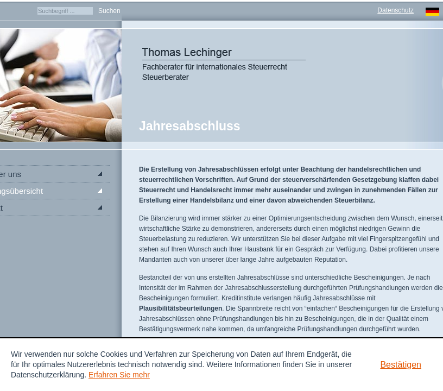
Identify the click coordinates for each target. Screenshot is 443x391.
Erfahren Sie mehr (119, 374)
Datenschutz (395, 10)
